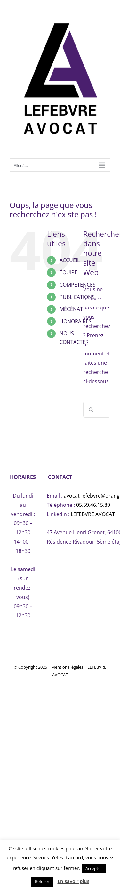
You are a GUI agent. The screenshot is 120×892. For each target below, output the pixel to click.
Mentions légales (67, 667)
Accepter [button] (93, 868)
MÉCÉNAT (71, 309)
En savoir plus (73, 881)
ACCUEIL (70, 260)
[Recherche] (91, 410)
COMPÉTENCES (78, 284)
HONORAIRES (76, 321)
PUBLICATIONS (77, 296)
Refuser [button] (42, 881)
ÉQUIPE (68, 272)
